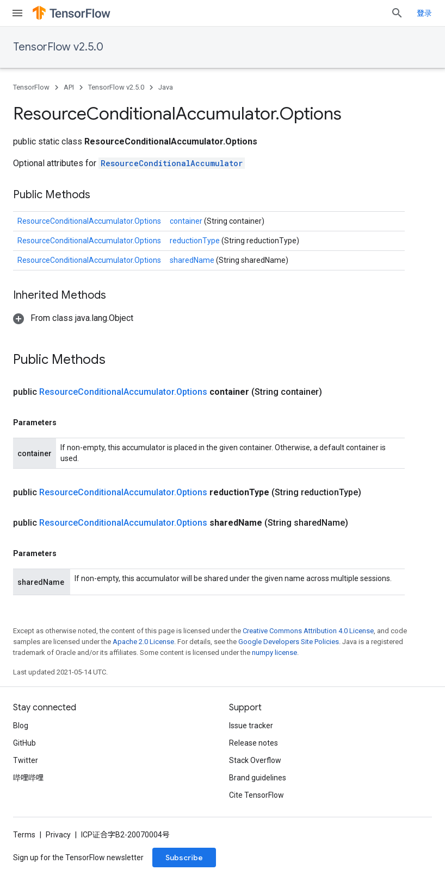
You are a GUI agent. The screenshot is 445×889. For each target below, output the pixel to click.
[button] (73, 318)
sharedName (193, 260)
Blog (20, 725)
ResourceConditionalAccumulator (172, 163)
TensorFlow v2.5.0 (58, 47)
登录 (424, 13)
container (187, 221)
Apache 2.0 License (143, 642)
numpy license (274, 652)
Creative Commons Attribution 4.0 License (308, 631)
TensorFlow (31, 87)
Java (165, 87)
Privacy (58, 834)
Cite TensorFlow (256, 795)
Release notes (253, 743)
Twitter (25, 760)
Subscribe (184, 857)
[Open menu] (17, 13)
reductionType (195, 240)
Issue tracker (251, 725)
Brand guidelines (257, 777)
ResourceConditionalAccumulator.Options (89, 221)
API (69, 87)
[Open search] (397, 13)
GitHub (24, 743)
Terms (24, 834)
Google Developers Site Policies (288, 642)
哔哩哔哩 (28, 777)
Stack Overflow (255, 760)
